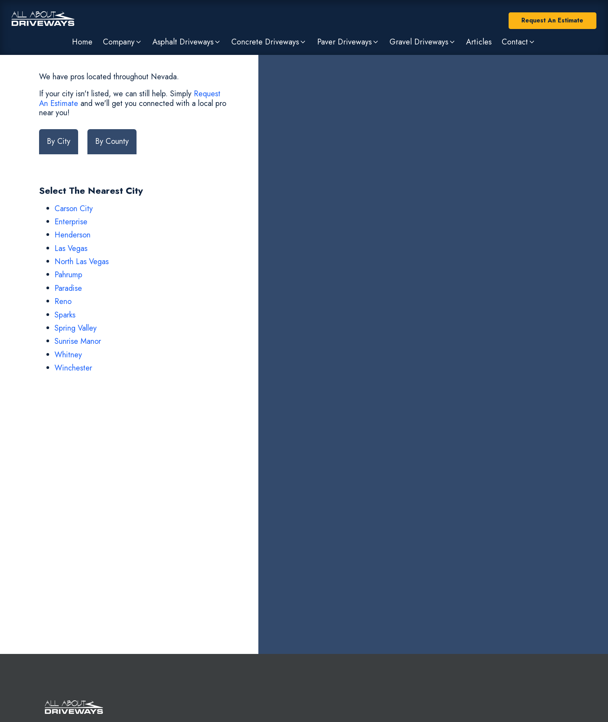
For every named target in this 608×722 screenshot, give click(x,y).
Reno (63, 301)
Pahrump (68, 274)
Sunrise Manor (78, 341)
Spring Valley (76, 328)
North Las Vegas (82, 261)
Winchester (73, 368)
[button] (122, 41)
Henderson (73, 235)
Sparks (65, 315)
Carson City (74, 208)
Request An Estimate (552, 20)
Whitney (68, 354)
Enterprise (71, 221)
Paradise (68, 288)
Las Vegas (71, 248)
